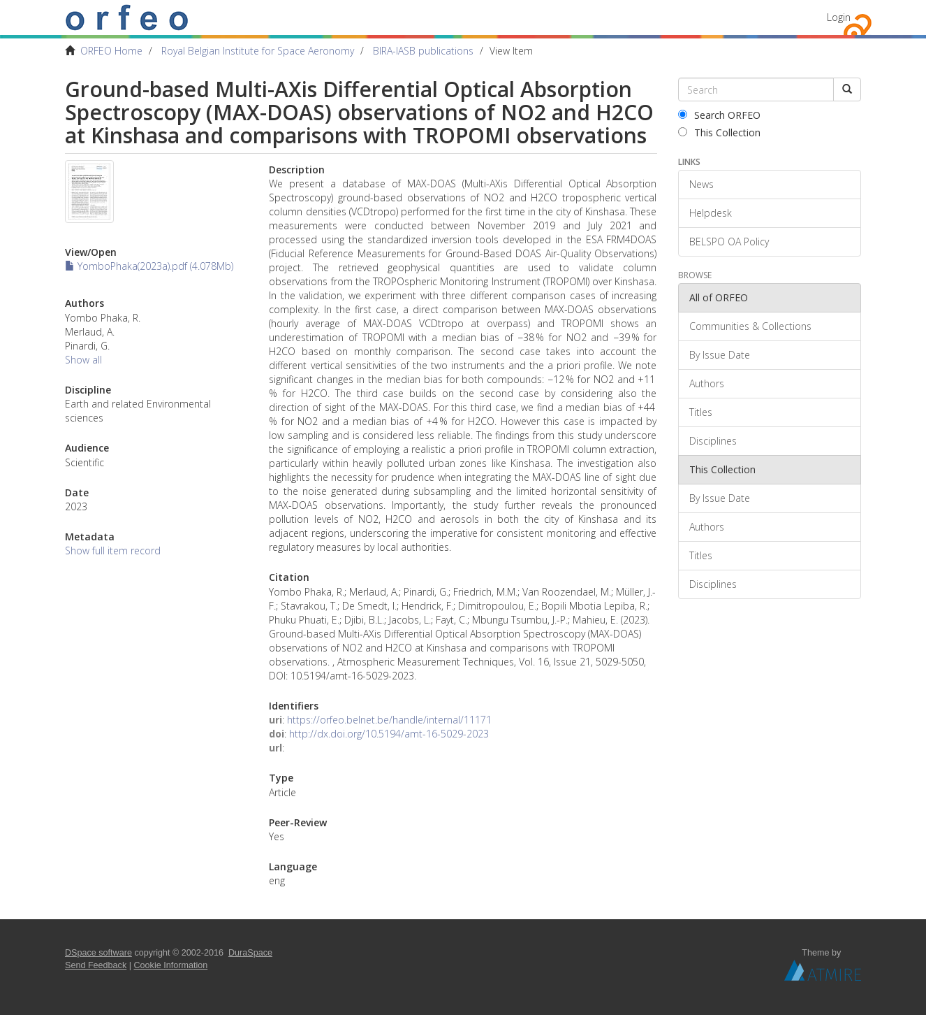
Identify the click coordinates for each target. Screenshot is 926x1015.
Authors (706, 383)
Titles (700, 412)
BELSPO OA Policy (729, 241)
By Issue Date (719, 354)
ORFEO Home (111, 50)
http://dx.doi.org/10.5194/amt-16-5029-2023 (389, 733)
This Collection (719, 132)
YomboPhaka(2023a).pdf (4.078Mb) (149, 266)
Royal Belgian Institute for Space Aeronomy (257, 50)
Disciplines (713, 440)
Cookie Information (171, 965)
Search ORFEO (719, 115)
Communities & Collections (750, 326)
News (701, 184)
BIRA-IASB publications (423, 50)
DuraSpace (250, 953)
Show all (83, 359)
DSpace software (98, 953)
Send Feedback (95, 965)
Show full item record (113, 550)
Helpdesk (710, 212)
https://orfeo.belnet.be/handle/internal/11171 (389, 719)
